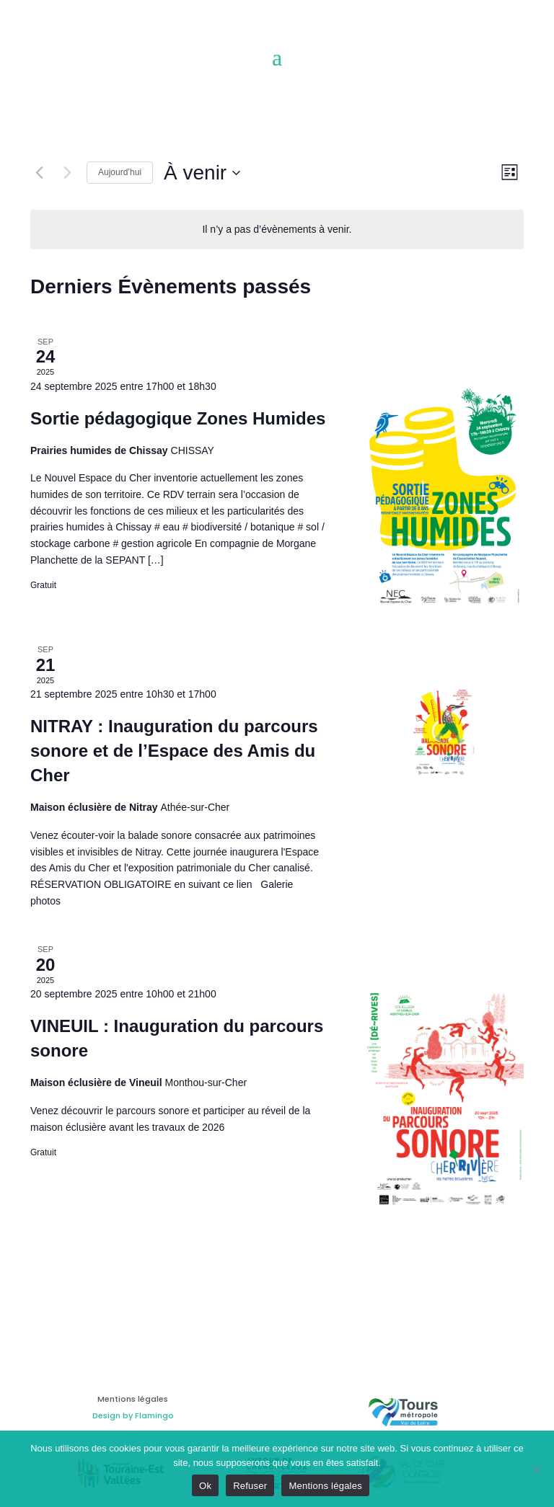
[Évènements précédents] (39, 173)
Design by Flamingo (133, 1415)
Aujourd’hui (119, 172)
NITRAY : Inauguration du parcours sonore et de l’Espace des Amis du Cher (174, 750)
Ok (205, 1485)
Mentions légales (325, 1485)
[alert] (277, 229)
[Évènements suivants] (67, 173)
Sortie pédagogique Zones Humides (177, 418)
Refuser (250, 1485)
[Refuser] (536, 1469)
